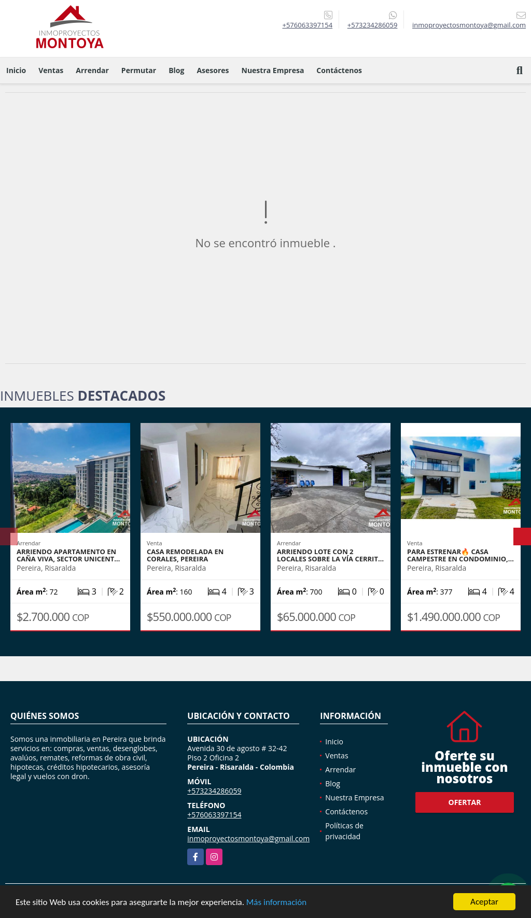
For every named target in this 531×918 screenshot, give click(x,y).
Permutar (138, 70)
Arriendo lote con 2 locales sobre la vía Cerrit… (330, 555)
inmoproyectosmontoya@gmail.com (248, 838)
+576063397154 (307, 25)
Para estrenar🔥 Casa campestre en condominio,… (460, 555)
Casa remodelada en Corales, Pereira (185, 555)
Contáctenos (339, 70)
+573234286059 (372, 25)
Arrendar (92, 70)
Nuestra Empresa (273, 70)
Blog (176, 70)
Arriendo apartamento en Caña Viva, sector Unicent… (68, 555)
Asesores (213, 70)
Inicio (16, 70)
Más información (276, 903)
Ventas (50, 70)
